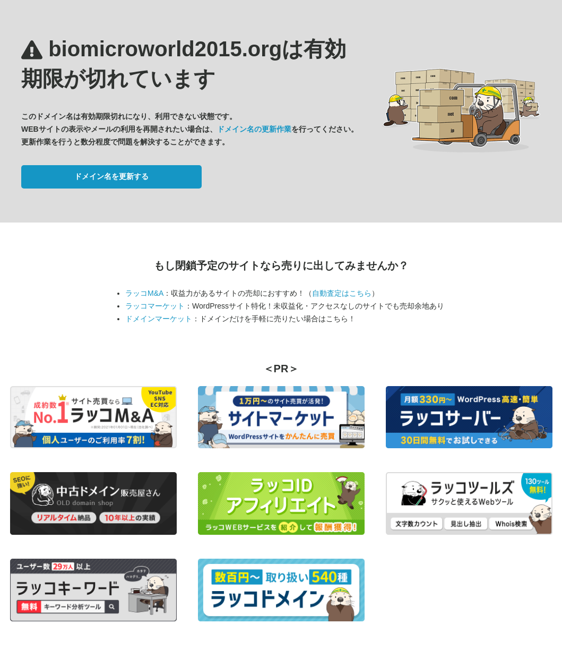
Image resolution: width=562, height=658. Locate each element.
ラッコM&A (144, 293)
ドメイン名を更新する (111, 176)
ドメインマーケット (158, 318)
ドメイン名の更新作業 (254, 129)
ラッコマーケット (155, 306)
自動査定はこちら (341, 293)
